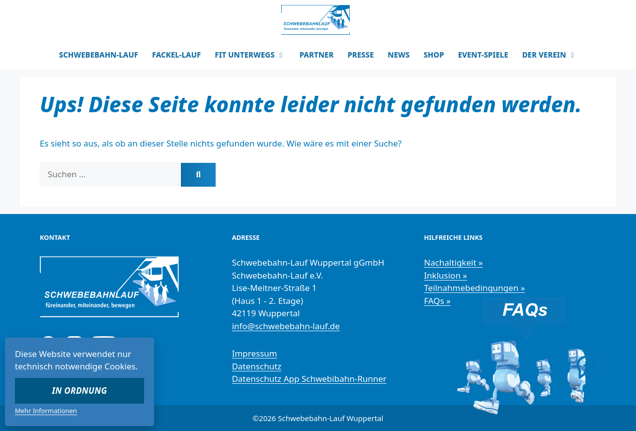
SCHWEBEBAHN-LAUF (98, 55)
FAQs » (437, 300)
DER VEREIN (553, 55)
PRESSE (360, 55)
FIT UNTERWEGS (254, 55)
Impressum (254, 353)
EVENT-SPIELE (483, 55)
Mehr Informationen (46, 410)
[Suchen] (198, 175)
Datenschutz (257, 366)
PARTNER (317, 55)
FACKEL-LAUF (176, 55)
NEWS (398, 55)
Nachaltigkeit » (453, 262)
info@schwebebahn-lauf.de (286, 326)
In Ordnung (79, 390)
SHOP (433, 55)
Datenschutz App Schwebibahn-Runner (309, 378)
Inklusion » (445, 275)
